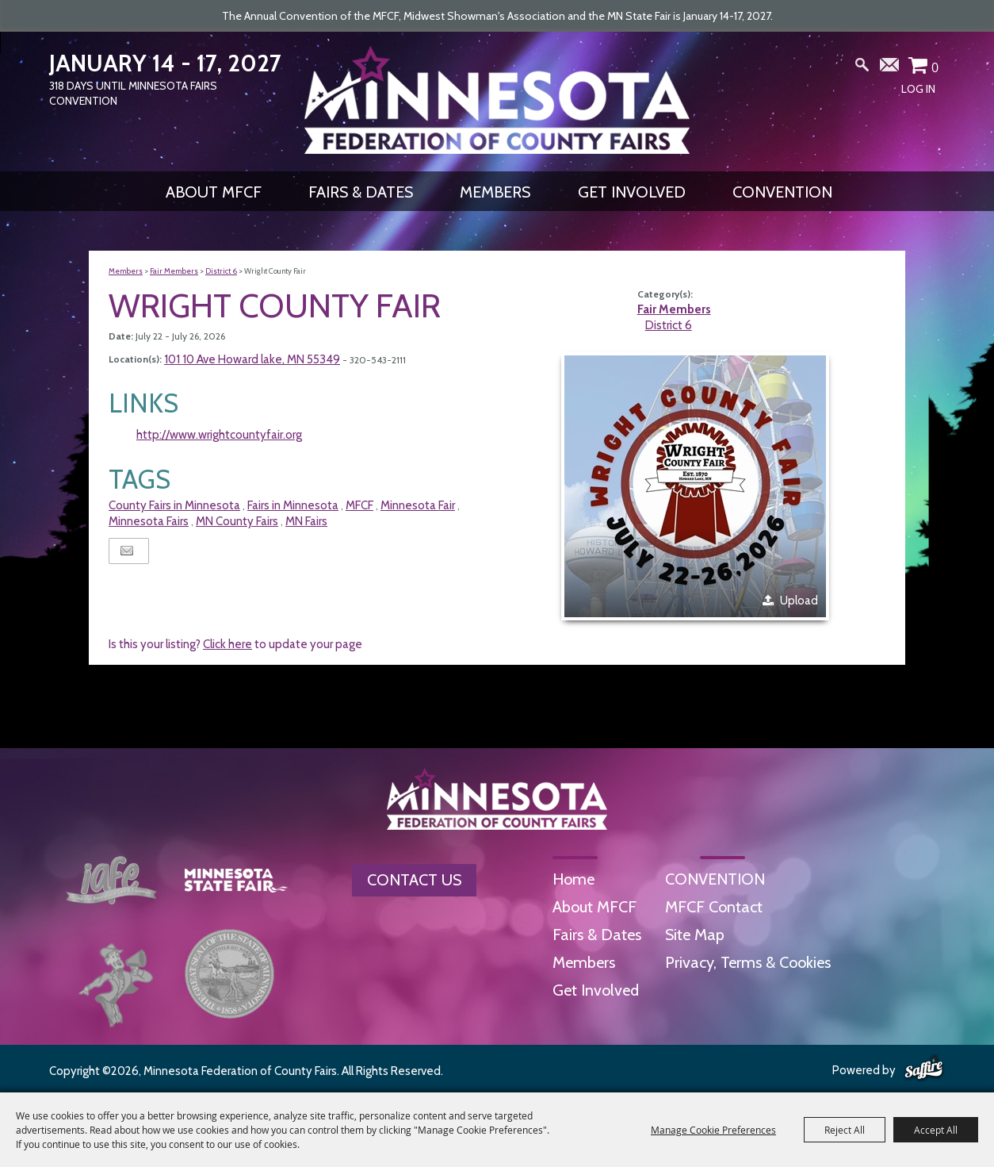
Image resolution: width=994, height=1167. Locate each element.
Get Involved (632, 192)
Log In (918, 89)
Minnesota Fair (417, 505)
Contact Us (414, 879)
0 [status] (935, 67)
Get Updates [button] (890, 68)
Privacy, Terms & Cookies (748, 962)
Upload (799, 600)
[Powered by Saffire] (924, 1068)
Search (862, 68)
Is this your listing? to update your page (235, 644)
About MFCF (214, 192)
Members (495, 192)
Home (573, 879)
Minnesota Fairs (149, 521)
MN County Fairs (237, 521)
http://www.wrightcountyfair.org (219, 435)
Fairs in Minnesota (292, 505)
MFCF (359, 505)
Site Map (694, 934)
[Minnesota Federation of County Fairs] (497, 100)
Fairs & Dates (360, 192)
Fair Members (174, 271)
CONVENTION (782, 192)
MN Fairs (306, 521)
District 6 (221, 271)
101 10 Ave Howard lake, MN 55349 (252, 359)
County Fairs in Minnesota (174, 505)
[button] (695, 486)
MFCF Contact (714, 906)
